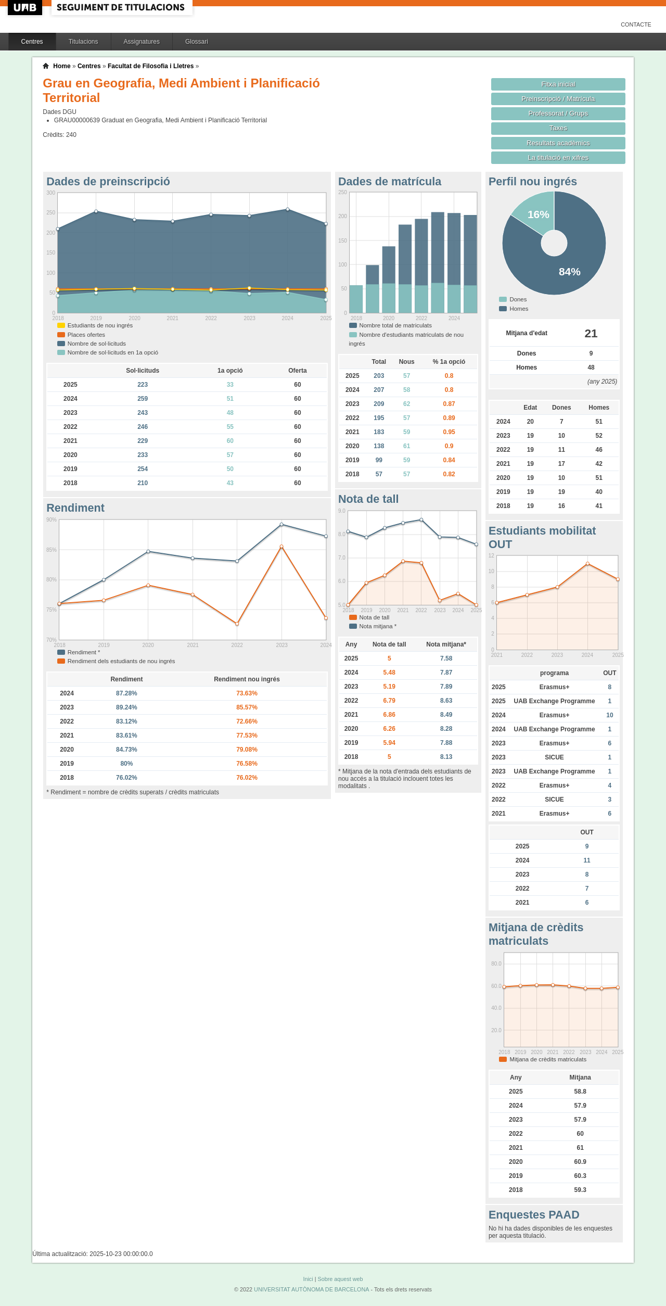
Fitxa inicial (558, 84)
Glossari (196, 41)
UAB (26, 7)
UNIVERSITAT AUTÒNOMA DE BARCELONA (311, 1289)
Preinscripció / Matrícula (558, 99)
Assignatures (142, 41)
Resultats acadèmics (558, 143)
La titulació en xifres (558, 157)
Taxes (558, 128)
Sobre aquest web (340, 1279)
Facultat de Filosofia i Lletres (151, 66)
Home (61, 66)
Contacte (636, 24)
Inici (308, 1279)
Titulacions (83, 41)
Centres (32, 41)
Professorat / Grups (558, 113)
